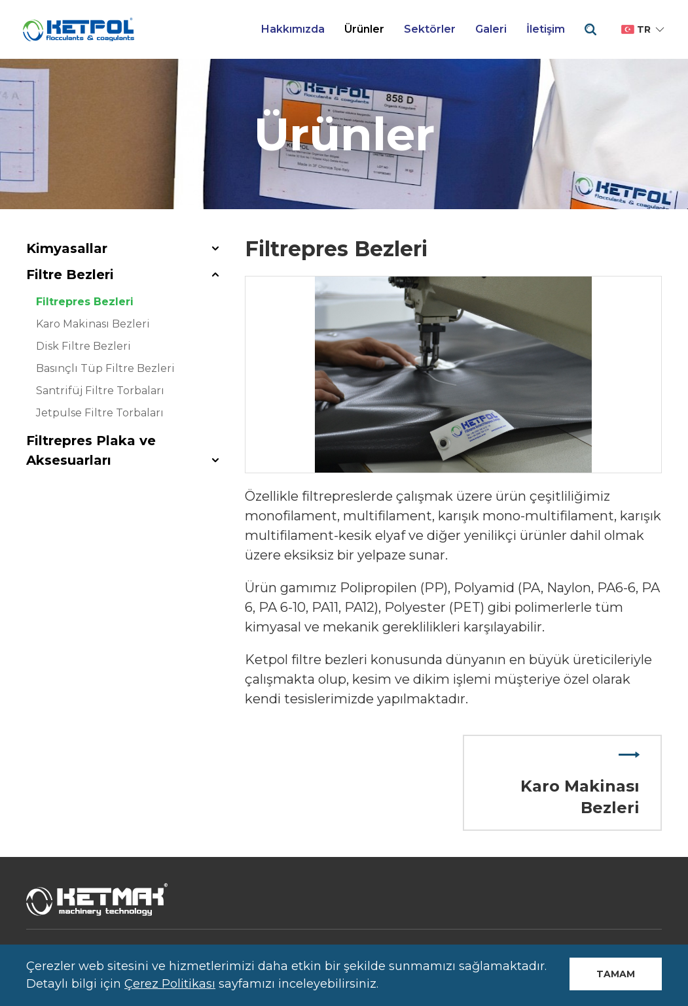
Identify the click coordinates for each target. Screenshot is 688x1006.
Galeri (491, 29)
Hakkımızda (293, 29)
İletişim (545, 29)
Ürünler (364, 29)
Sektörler (430, 29)
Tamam (615, 974)
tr (643, 29)
